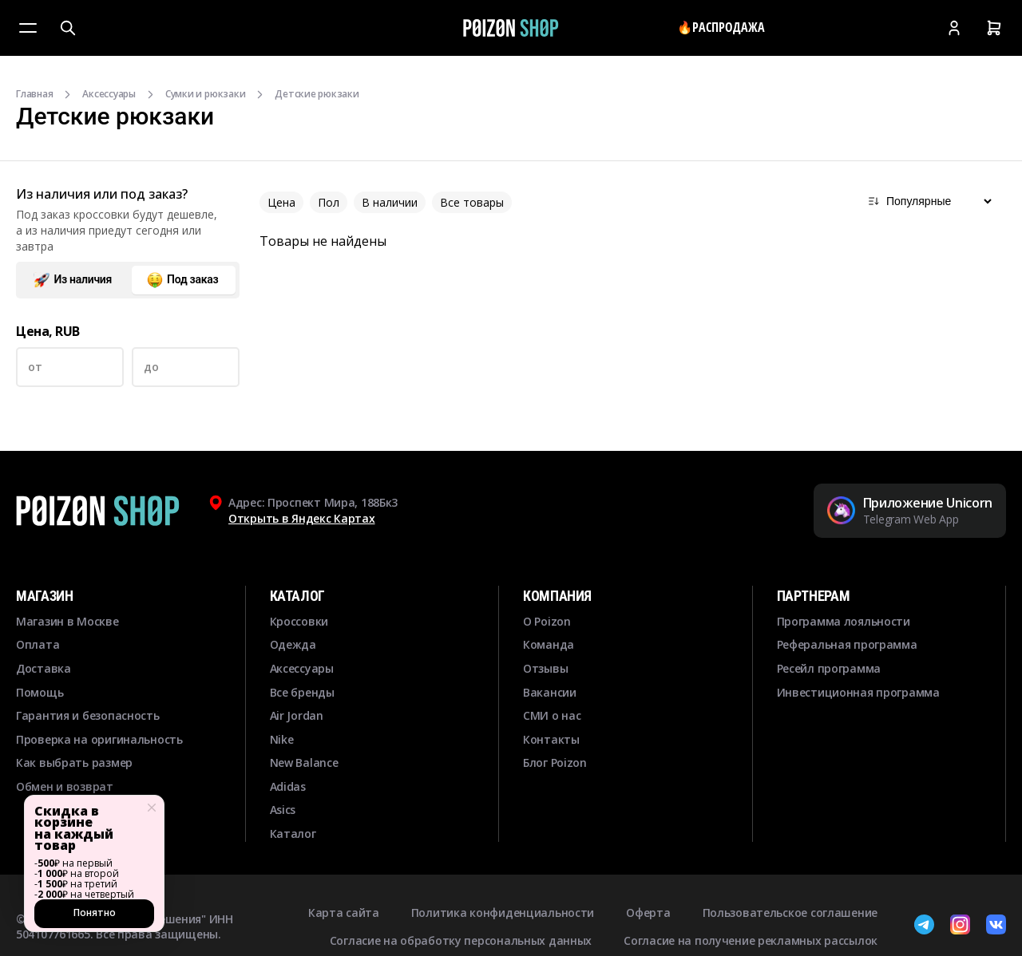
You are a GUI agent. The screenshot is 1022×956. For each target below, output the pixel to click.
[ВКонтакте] (996, 926)
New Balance (304, 762)
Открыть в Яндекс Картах (301, 518)
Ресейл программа (829, 668)
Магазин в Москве (67, 621)
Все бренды (302, 692)
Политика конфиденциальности (502, 912)
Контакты (551, 739)
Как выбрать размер (74, 762)
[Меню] (28, 28)
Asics (283, 809)
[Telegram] (924, 926)
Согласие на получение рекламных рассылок (750, 940)
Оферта (648, 912)
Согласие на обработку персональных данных (461, 940)
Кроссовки (299, 621)
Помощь (39, 692)
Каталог (293, 833)
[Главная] (511, 28)
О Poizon (547, 621)
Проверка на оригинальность (99, 739)
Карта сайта (343, 912)
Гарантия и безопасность (88, 715)
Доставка (43, 668)
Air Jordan (296, 715)
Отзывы (545, 668)
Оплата (37, 644)
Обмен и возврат (64, 786)
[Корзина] (994, 28)
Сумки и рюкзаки (205, 94)
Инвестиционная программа (858, 692)
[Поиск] (68, 28)
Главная (34, 94)
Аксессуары (109, 94)
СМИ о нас (551, 715)
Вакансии (549, 692)
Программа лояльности (843, 621)
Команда (548, 644)
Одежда (293, 644)
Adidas (288, 786)
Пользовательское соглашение (790, 912)
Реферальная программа (847, 644)
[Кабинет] (954, 28)
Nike (282, 739)
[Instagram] (960, 926)
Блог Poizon (555, 762)
